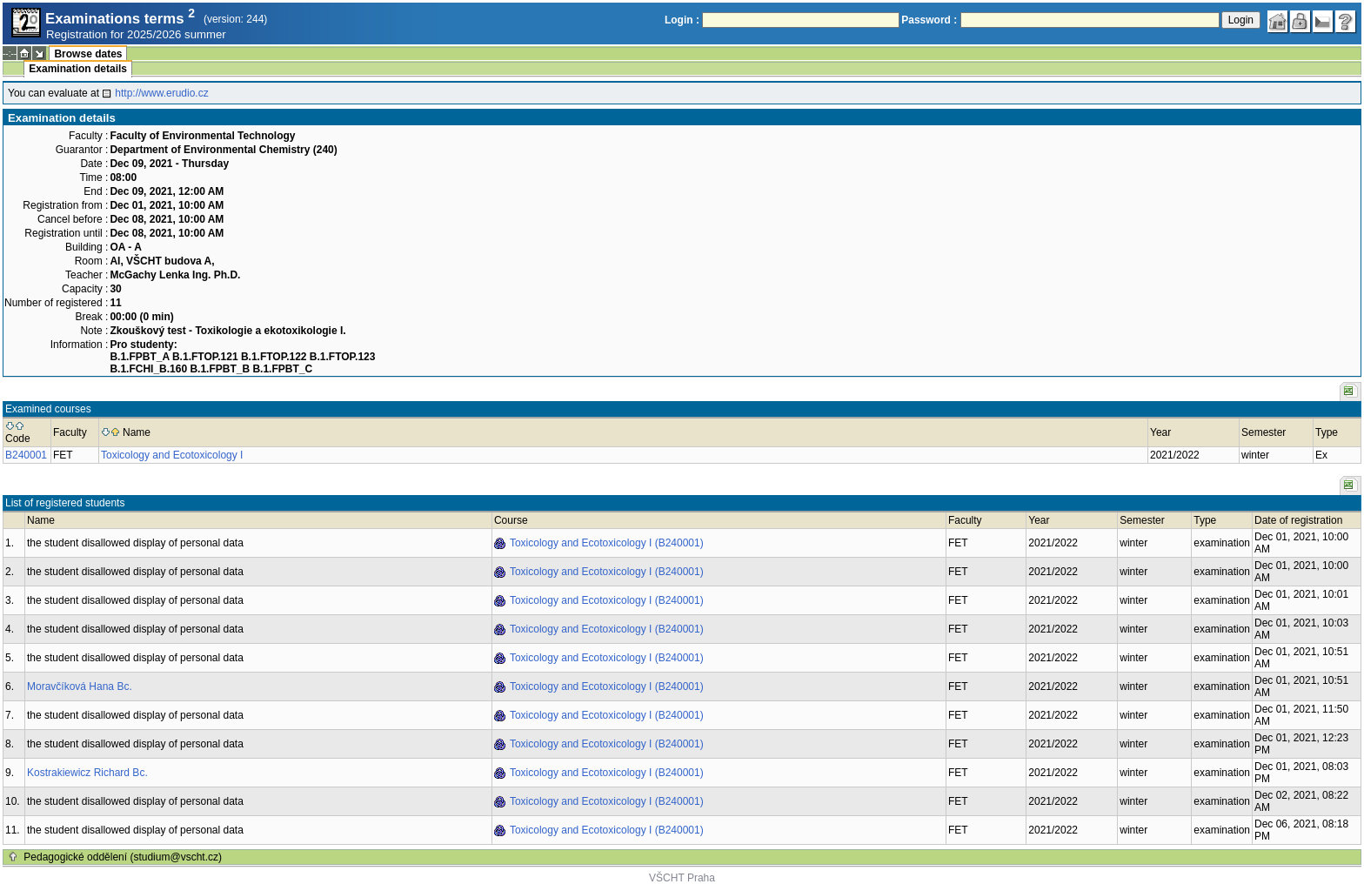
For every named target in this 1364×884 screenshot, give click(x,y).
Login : (682, 20)
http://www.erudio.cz (161, 93)
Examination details (78, 69)
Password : (929, 20)
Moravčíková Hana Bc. (79, 686)
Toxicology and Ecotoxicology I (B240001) (607, 543)
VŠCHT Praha (682, 878)
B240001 (26, 455)
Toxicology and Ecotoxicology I (172, 455)
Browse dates (88, 54)
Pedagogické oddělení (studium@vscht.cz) (122, 857)
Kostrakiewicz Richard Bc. (87, 773)
